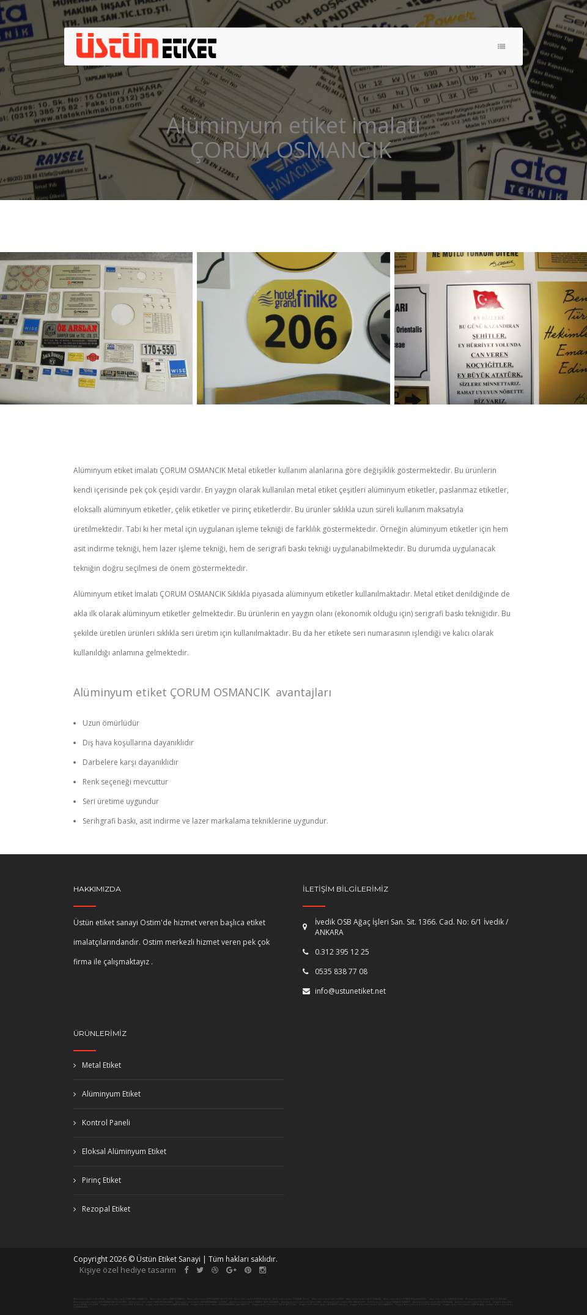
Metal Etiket (97, 1065)
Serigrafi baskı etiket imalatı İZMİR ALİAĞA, (463, 1304)
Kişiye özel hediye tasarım (127, 1269)
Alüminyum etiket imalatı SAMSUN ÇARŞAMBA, (151, 1302)
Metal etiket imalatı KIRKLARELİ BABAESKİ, (127, 1299)
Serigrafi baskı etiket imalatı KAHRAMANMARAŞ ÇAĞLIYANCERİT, (220, 1304)
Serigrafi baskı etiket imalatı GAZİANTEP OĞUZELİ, (323, 1304)
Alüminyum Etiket (107, 1094)
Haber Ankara (362, 1292)
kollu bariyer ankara (289, 1292)
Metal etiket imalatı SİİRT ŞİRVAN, (89, 1299)
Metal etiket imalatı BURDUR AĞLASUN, (252, 1299)
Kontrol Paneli (101, 1122)
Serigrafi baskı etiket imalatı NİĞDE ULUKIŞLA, (122, 1304)
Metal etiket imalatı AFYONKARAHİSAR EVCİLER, (209, 1299)
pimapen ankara (201, 1280)
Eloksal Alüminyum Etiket (119, 1151)
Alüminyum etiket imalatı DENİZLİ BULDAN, (486, 1299)
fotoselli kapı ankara (280, 1280)
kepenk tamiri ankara (367, 1280)
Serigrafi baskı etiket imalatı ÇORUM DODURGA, (418, 1304)
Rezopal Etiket (101, 1209)
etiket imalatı (440, 1280)
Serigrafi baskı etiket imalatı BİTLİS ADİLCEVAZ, (274, 1304)
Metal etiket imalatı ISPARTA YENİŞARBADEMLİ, (405, 1299)
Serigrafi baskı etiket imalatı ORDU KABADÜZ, (371, 1304)
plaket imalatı (217, 1292)
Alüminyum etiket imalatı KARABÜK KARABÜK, (389, 1302)
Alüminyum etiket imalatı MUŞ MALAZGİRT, (344, 1302)
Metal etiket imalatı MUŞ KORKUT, (328, 1299)
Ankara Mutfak (425, 1292)
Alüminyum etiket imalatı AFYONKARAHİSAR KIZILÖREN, (100, 1302)
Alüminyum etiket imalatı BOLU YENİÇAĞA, (433, 1302)
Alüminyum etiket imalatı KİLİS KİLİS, (473, 1302)
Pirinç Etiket (97, 1180)
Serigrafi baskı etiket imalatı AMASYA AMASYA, (167, 1304)
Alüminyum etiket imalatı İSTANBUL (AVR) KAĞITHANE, (254, 1302)
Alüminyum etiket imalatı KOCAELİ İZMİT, (301, 1302)
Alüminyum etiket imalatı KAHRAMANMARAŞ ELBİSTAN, (201, 1302)
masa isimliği (156, 1292)
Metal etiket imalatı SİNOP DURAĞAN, (364, 1299)
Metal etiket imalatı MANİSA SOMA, (446, 1299)
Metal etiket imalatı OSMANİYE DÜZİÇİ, (291, 1299)
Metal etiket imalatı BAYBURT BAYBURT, (167, 1299)
